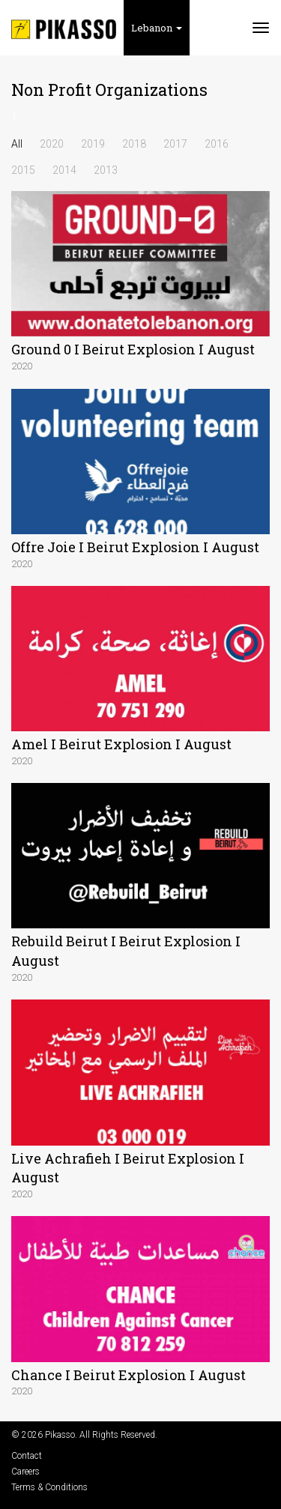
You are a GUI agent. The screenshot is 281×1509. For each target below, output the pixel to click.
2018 (134, 144)
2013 (106, 170)
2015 (23, 170)
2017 (175, 144)
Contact (26, 1456)
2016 (217, 144)
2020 (52, 144)
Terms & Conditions (49, 1487)
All (16, 144)
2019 (93, 144)
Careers (25, 1471)
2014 (64, 170)
